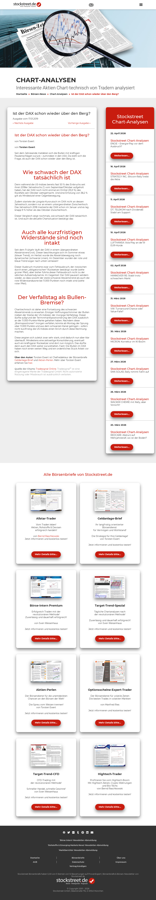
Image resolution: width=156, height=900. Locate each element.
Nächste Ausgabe (23, 123)
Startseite (21, 94)
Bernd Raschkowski (48, 536)
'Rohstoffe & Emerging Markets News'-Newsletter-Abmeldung (78, 845)
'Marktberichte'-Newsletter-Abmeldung (78, 850)
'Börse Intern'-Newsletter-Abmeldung (78, 840)
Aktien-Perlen (45, 360)
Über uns (121, 858)
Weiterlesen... (122, 155)
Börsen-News (38, 94)
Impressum (121, 862)
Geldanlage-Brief (24, 360)
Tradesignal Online (46, 368)
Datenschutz (78, 862)
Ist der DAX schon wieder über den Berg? (95, 94)
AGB (35, 862)
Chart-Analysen (59, 94)
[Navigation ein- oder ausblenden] (140, 4)
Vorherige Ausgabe (78, 123)
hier (30, 363)
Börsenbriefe (78, 858)
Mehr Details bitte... (46, 554)
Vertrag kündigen (78, 866)
